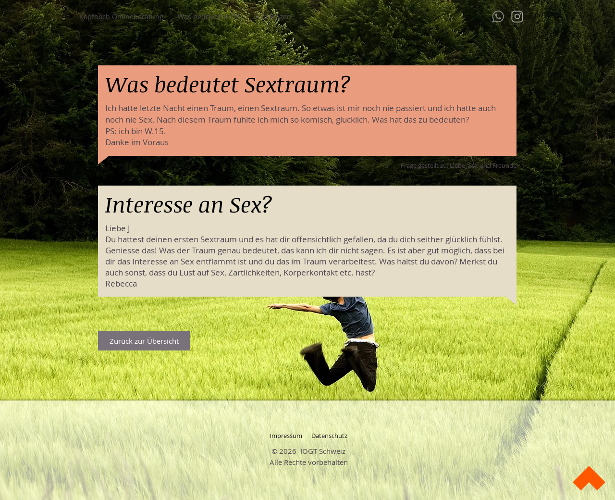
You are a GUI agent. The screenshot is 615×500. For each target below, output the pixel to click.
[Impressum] (286, 435)
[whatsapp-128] (498, 17)
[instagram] (517, 17)
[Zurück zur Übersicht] (144, 340)
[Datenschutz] (329, 435)
